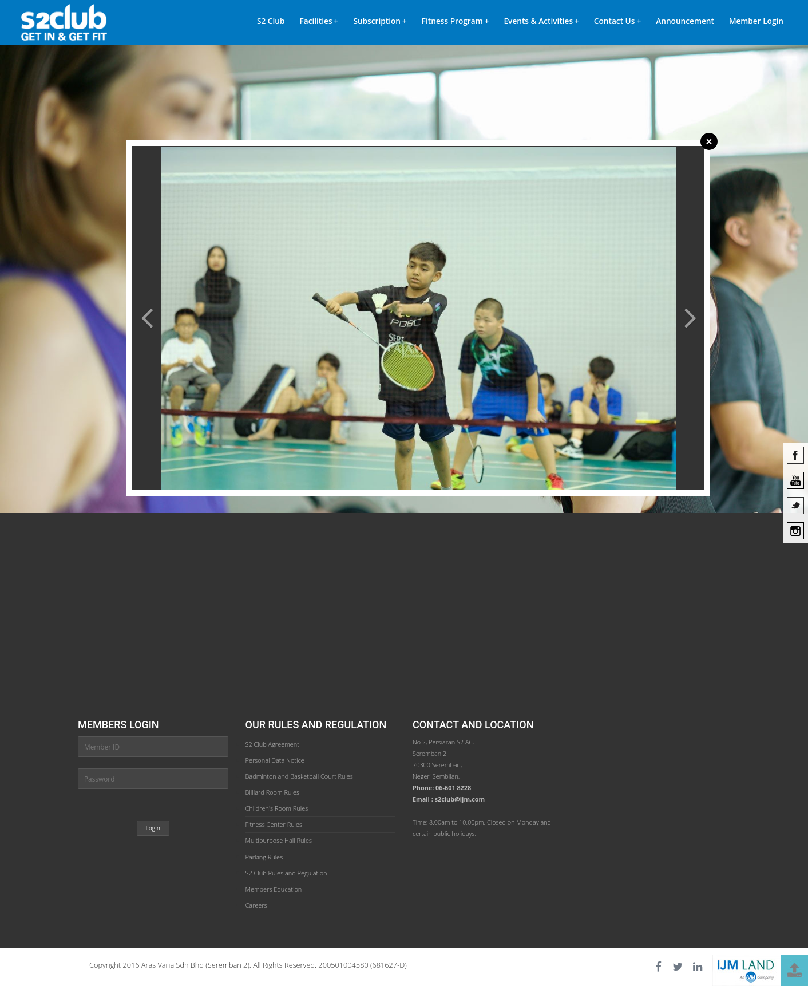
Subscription (379, 20)
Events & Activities (541, 20)
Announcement (685, 20)
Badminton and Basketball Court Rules (299, 776)
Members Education (273, 889)
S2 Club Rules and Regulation (286, 873)
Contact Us (617, 20)
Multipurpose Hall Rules (278, 840)
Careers (256, 905)
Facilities (318, 20)
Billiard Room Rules (272, 792)
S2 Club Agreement (272, 744)
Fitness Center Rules (274, 824)
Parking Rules (264, 857)
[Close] (709, 141)
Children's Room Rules (276, 808)
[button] (146, 391)
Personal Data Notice (274, 760)
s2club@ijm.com (460, 799)
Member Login (756, 20)
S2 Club (271, 20)
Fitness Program (455, 20)
